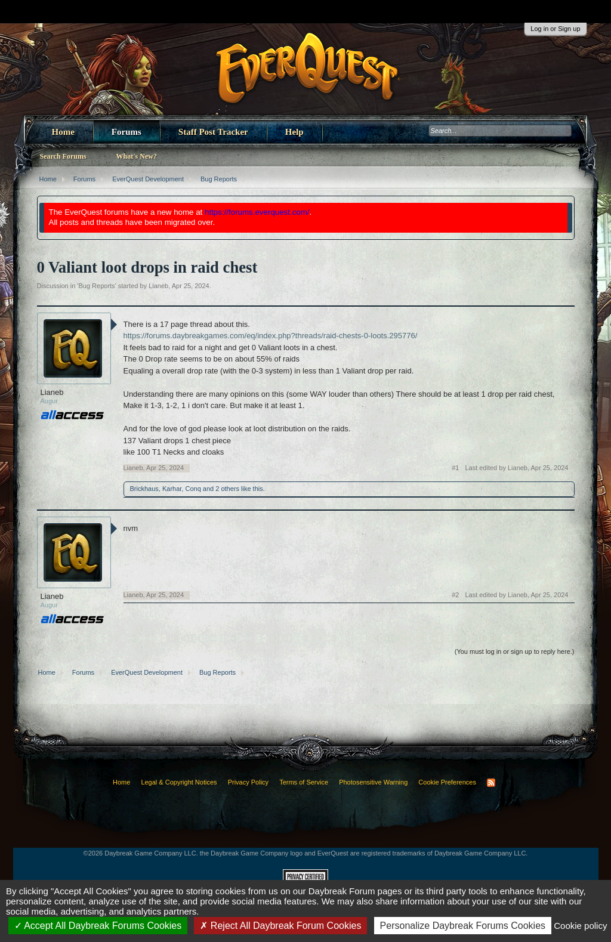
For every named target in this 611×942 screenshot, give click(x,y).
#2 (455, 594)
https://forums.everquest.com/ (257, 212)
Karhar (171, 488)
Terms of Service (303, 782)
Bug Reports (96, 285)
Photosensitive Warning (373, 782)
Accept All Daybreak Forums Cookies (98, 926)
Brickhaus (144, 488)
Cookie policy (580, 926)
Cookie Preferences (447, 782)
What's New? (136, 156)
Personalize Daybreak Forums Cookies (462, 926)
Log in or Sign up (555, 28)
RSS (491, 783)
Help (294, 132)
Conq (192, 488)
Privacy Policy (248, 782)
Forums (126, 132)
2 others (227, 488)
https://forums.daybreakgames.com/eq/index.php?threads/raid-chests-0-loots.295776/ (271, 335)
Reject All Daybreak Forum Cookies (280, 926)
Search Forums (63, 156)
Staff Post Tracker (213, 132)
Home (63, 132)
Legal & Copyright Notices (179, 782)
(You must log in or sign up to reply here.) (515, 651)
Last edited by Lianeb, (516, 467)
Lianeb (158, 285)
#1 (455, 467)
